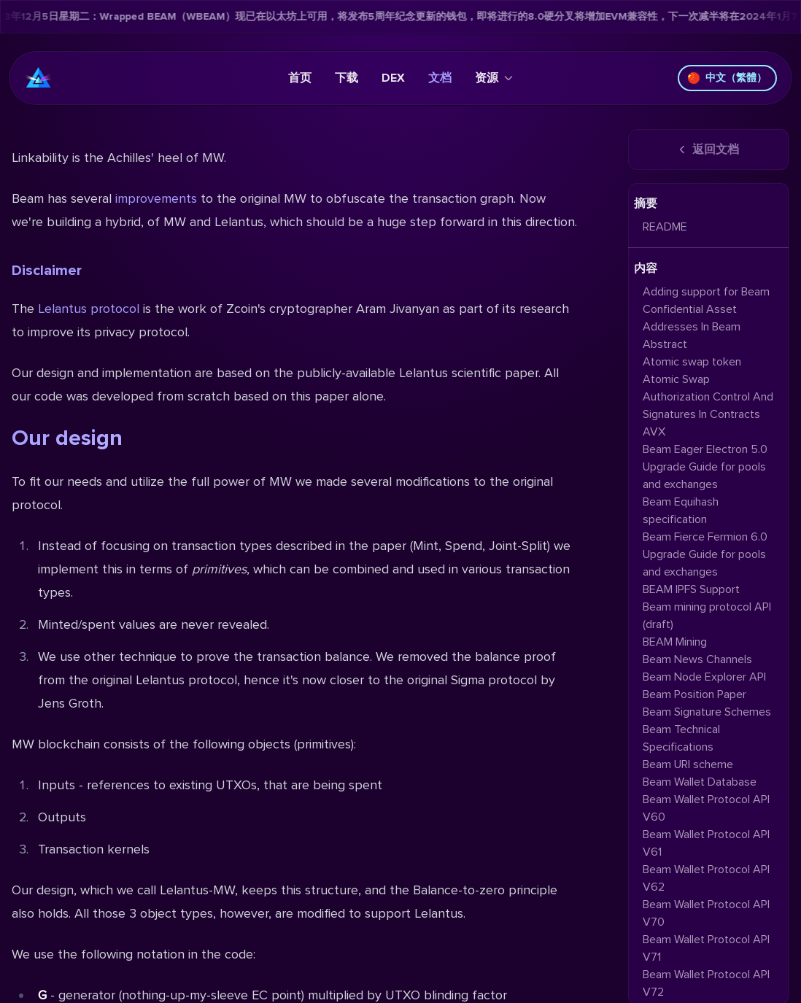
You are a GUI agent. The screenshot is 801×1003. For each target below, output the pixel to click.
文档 (440, 78)
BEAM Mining (675, 642)
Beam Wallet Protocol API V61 (706, 843)
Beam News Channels (697, 659)
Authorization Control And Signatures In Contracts (708, 406)
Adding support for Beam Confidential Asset (706, 300)
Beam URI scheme (688, 764)
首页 (300, 78)
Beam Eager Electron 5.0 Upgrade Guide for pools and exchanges (705, 467)
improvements (156, 198)
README (665, 227)
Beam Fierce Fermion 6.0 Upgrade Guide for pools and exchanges (705, 554)
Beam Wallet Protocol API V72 (706, 983)
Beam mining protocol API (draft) (707, 616)
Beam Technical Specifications (681, 738)
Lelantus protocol (88, 309)
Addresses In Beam (691, 327)
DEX (393, 78)
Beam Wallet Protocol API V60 (706, 808)
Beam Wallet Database (699, 782)
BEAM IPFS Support (691, 589)
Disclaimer (47, 270)
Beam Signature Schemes (707, 712)
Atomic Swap (676, 379)
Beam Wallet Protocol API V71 (706, 948)
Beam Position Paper (694, 694)
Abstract (665, 344)
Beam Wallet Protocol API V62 (706, 878)
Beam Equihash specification (681, 511)
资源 (494, 78)
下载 (346, 78)
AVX (654, 432)
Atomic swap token (692, 362)
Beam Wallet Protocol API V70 (706, 913)
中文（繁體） (727, 77)
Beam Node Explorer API (704, 677)
